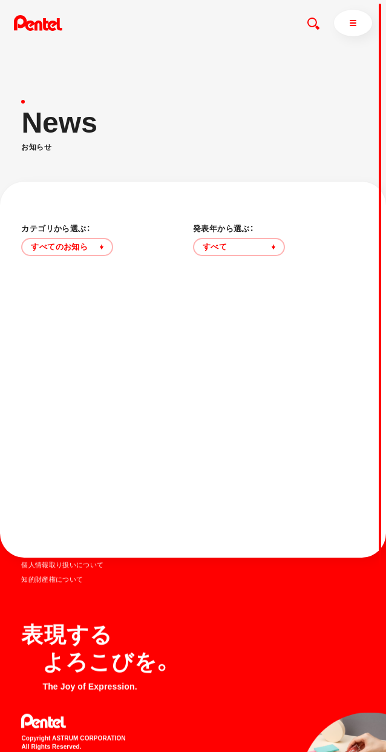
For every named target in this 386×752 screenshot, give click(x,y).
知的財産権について (52, 578)
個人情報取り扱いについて (62, 564)
